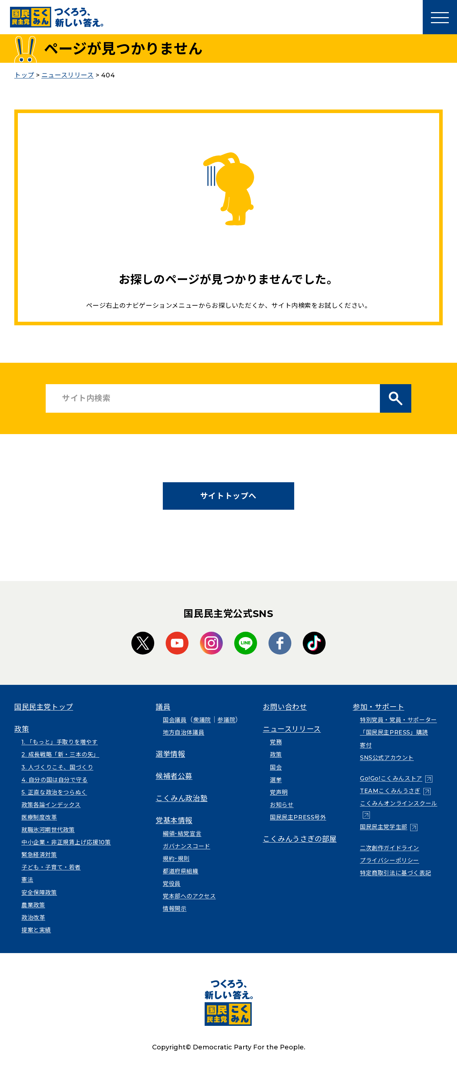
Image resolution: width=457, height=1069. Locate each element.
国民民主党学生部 (383, 827)
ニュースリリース (292, 729)
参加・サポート (378, 707)
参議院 (226, 720)
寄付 (366, 745)
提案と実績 (36, 930)
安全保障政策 (39, 892)
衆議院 (202, 720)
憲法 (27, 879)
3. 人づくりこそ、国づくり (57, 767)
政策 (21, 729)
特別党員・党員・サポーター (398, 720)
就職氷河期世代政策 (48, 829)
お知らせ (281, 804)
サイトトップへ (228, 495)
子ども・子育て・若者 (51, 867)
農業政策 (33, 905)
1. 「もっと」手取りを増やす (59, 742)
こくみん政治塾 (181, 798)
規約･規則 (176, 858)
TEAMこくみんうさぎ (390, 791)
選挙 (276, 780)
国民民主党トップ (43, 707)
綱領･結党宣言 (182, 833)
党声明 (279, 792)
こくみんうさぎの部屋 (300, 839)
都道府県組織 (181, 871)
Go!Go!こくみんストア (391, 778)
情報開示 (174, 908)
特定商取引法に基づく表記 (395, 873)
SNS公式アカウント (387, 757)
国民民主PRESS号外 (298, 817)
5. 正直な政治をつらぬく (54, 792)
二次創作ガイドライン (389, 848)
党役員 (172, 883)
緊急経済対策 (39, 854)
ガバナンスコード (186, 846)
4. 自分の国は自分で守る (54, 780)
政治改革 (33, 917)
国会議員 (174, 720)
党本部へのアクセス (189, 896)
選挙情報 (170, 754)
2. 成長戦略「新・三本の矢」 (60, 754)
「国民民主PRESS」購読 (394, 732)
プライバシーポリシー (389, 860)
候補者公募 (174, 776)
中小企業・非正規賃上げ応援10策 (66, 842)
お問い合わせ (285, 707)
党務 (276, 742)
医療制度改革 (39, 817)
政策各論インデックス (51, 804)
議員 (163, 707)
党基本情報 (174, 820)
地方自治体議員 (183, 732)
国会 (276, 767)
